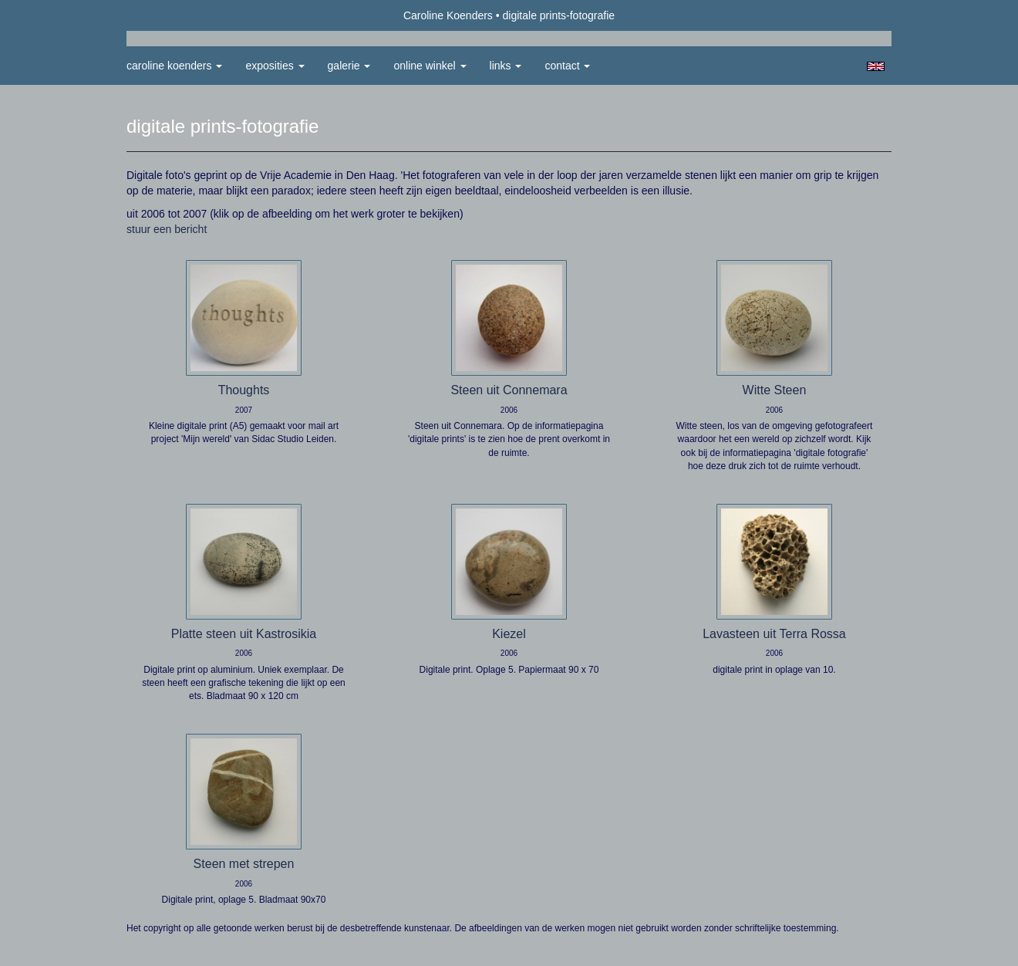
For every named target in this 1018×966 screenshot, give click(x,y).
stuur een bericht (166, 229)
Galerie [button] (349, 65)
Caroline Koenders (448, 15)
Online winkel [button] (429, 65)
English (876, 66)
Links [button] (506, 65)
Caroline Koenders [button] (174, 65)
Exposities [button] (274, 65)
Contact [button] (567, 65)
